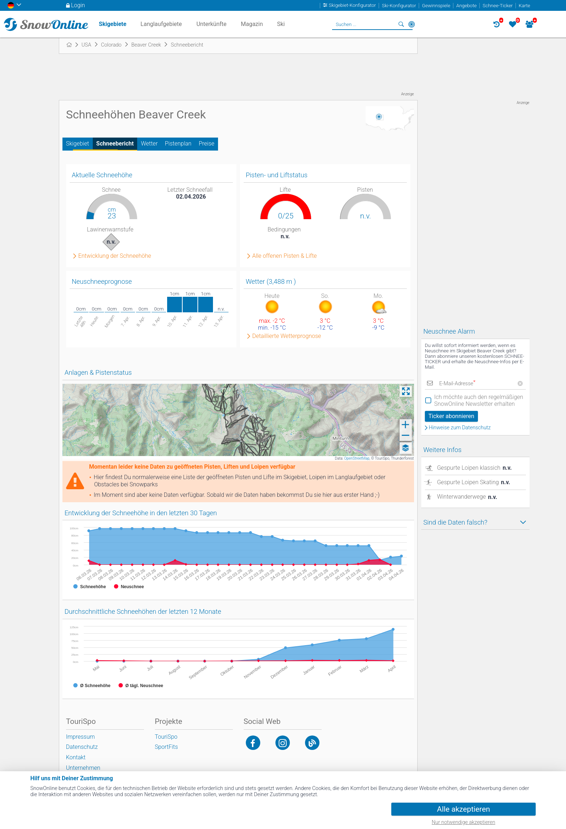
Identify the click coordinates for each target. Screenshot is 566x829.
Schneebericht (115, 143)
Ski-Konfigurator (399, 5)
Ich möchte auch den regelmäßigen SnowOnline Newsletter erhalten (478, 400)
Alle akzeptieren (463, 809)
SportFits (166, 746)
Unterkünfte (211, 24)
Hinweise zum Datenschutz (460, 427)
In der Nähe (411, 24)
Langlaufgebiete (161, 24)
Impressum (80, 736)
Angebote (466, 5)
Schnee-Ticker (498, 5)
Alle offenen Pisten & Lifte (284, 256)
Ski (281, 24)
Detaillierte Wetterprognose (286, 336)
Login (78, 5)
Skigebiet (77, 143)
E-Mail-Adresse (457, 384)
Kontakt (76, 757)
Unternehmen (83, 767)
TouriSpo (166, 736)
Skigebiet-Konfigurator (352, 5)
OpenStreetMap (356, 458)
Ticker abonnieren (451, 416)
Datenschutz (82, 746)
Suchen (401, 24)
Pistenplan (178, 143)
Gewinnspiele (436, 5)
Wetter (149, 143)
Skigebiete (112, 24)
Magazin (252, 24)
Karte (524, 5)
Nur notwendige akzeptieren (463, 822)
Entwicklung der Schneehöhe (114, 256)
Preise (206, 143)
